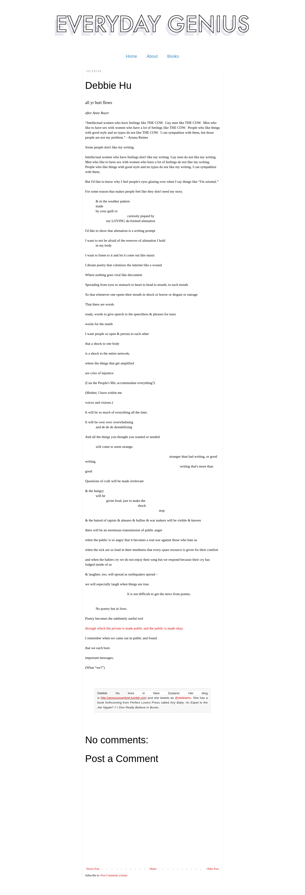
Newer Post (92, 868)
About (152, 56)
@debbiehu (183, 698)
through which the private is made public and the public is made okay (133, 628)
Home (131, 56)
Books (173, 56)
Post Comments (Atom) (114, 875)
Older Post (213, 868)
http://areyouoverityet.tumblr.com (123, 698)
